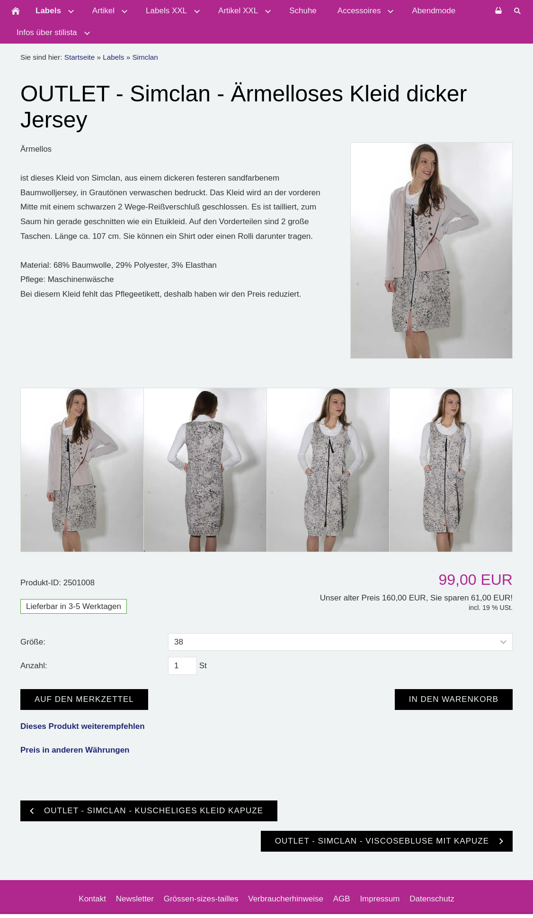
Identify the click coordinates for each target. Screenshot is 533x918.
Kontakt (92, 898)
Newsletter (135, 898)
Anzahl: (33, 665)
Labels (113, 57)
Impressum (380, 898)
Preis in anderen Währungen (75, 749)
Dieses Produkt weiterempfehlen (82, 726)
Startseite (79, 57)
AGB (341, 898)
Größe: (32, 641)
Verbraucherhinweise (285, 898)
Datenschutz (431, 898)
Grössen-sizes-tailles (201, 898)
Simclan (145, 57)
